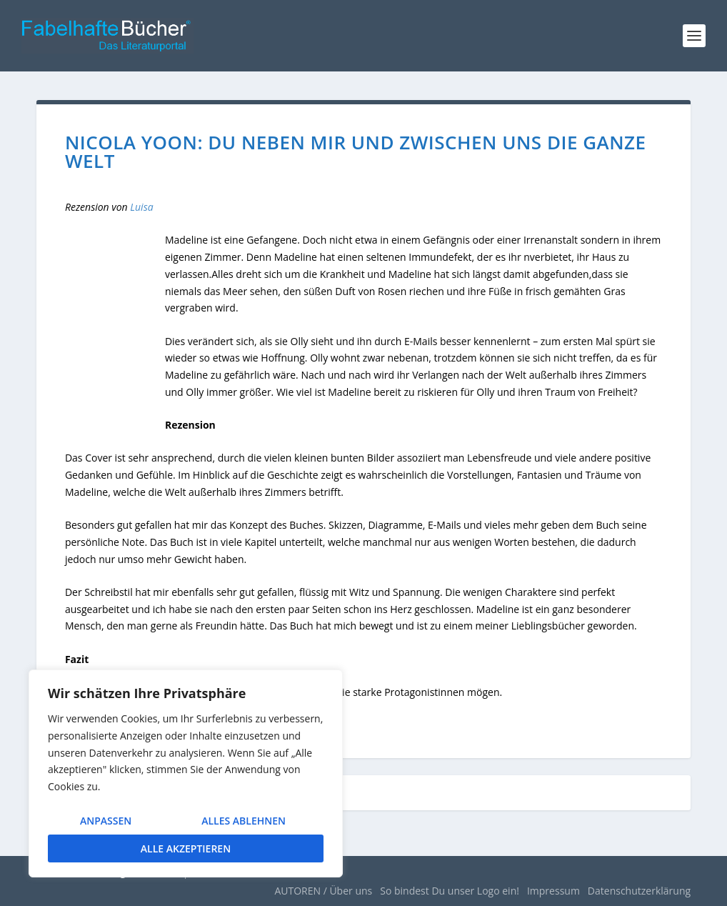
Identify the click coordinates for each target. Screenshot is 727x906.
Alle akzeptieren (186, 848)
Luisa (141, 207)
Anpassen (105, 820)
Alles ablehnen (243, 820)
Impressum (553, 890)
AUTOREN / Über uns (323, 890)
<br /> (115, 324)
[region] (186, 773)
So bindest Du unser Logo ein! (449, 890)
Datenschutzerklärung (639, 890)
